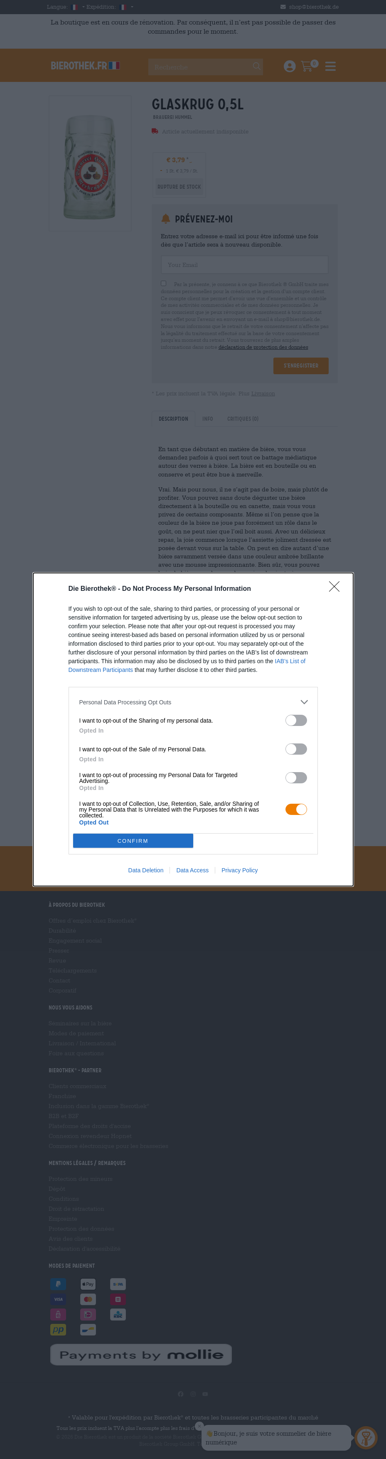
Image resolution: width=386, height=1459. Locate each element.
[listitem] (193, 702)
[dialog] (193, 729)
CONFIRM (133, 841)
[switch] (296, 720)
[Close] (337, 589)
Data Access (192, 870)
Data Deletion (146, 870)
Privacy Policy (239, 870)
